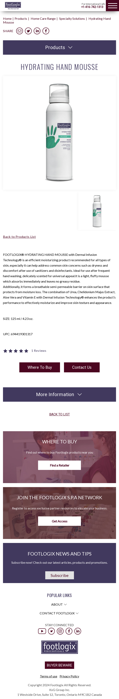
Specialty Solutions (72, 18)
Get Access (59, 521)
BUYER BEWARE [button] (59, 665)
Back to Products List (19, 236)
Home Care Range (43, 18)
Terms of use (48, 676)
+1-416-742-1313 (92, 7)
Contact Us (81, 367)
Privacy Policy (69, 676)
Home (7, 18)
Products (21, 18)
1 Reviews (38, 350)
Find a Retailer (59, 465)
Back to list (59, 414)
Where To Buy (40, 367)
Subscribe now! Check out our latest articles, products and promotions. (59, 562)
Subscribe (60, 575)
